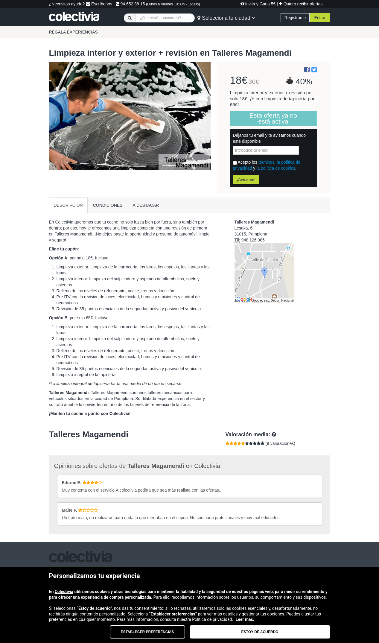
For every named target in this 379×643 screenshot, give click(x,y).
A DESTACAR (146, 205)
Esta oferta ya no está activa (273, 118)
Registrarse (295, 17)
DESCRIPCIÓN (68, 205)
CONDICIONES (108, 205)
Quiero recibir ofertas (301, 3)
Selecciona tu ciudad (226, 18)
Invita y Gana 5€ (258, 3)
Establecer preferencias (147, 632)
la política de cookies (275, 168)
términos (266, 162)
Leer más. (245, 619)
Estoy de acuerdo (259, 632)
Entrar (319, 17)
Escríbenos (99, 3)
